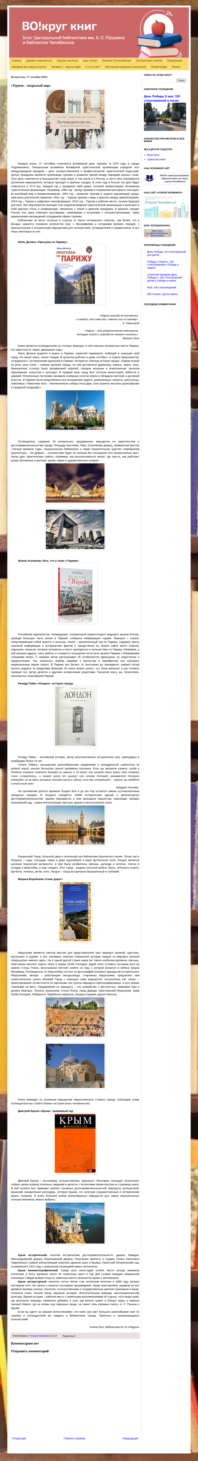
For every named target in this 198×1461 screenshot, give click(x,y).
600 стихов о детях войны (162, 294)
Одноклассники (156, 159)
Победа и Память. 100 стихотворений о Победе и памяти (163, 264)
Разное (176, 66)
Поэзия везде (159, 66)
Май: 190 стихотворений (161, 287)
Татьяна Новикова (39, 1336)
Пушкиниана (174, 60)
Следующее (19, 1438)
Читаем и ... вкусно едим (66, 66)
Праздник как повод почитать (29, 66)
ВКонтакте (153, 154)
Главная (16, 60)
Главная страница (74, 1438)
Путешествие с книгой (149, 60)
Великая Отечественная (116, 60)
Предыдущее (130, 1438)
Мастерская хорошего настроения (125, 66)
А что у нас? (93, 66)
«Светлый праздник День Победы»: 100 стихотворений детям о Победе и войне (164, 277)
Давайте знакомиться (39, 60)
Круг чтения (90, 60)
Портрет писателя (67, 60)
